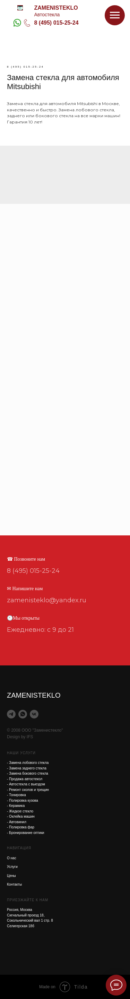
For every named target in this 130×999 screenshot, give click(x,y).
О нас (11, 858)
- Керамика (16, 806)
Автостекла (47, 14)
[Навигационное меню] (115, 15)
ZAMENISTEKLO (56, 8)
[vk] (34, 714)
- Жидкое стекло (20, 811)
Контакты (14, 884)
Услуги (12, 867)
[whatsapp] (22, 714)
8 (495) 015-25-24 (56, 23)
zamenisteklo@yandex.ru (46, 600)
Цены (11, 876)
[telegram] (11, 714)
